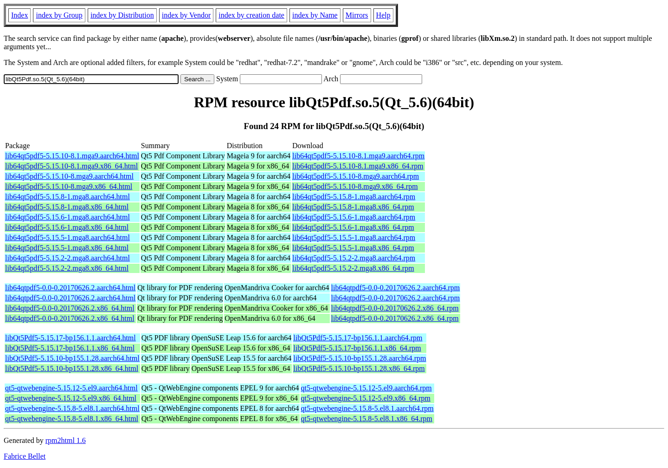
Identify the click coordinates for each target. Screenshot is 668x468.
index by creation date (251, 15)
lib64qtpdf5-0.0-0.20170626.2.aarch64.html (70, 288)
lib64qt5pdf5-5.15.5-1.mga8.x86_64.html (66, 248)
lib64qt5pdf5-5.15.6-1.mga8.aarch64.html (67, 217)
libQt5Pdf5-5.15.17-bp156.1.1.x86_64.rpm (357, 348)
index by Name (315, 15)
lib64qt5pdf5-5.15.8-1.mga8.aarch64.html (67, 197)
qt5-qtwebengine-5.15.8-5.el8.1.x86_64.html (71, 418)
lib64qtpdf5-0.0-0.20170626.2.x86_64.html (70, 308)
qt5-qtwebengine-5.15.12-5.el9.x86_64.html (70, 398)
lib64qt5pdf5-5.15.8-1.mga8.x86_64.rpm (353, 207)
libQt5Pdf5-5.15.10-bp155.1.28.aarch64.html (72, 358)
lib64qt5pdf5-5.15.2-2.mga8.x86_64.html (66, 268)
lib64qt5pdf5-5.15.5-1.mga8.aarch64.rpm (353, 237)
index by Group (59, 15)
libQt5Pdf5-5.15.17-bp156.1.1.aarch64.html (70, 338)
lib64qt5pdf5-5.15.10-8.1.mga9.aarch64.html (72, 156)
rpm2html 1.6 (65, 440)
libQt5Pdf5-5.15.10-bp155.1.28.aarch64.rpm (359, 358)
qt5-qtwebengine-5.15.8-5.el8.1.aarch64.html (72, 408)
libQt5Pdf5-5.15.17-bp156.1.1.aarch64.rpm (357, 338)
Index (19, 15)
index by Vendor (186, 15)
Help (383, 15)
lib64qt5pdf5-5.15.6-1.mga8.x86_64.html (66, 227)
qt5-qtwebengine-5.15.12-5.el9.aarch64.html (71, 388)
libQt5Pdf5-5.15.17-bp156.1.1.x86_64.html (70, 348)
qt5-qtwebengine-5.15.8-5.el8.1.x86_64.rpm (367, 418)
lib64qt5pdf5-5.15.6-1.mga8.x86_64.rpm (353, 227)
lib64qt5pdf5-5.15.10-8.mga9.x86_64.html (68, 186)
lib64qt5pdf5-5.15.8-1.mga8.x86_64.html (66, 207)
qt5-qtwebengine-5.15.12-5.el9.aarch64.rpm (366, 388)
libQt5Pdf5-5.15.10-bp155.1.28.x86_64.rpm (359, 368)
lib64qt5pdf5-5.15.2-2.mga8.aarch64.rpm (353, 258)
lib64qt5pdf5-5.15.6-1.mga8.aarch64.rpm (353, 217)
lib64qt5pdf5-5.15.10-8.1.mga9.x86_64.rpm (358, 166)
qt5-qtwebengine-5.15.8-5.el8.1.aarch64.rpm (367, 408)
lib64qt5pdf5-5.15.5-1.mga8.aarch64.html (67, 237)
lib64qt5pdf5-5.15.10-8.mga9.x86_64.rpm (355, 186)
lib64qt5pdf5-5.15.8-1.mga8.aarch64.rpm (353, 197)
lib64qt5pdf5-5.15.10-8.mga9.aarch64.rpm (355, 176)
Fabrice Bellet (24, 456)
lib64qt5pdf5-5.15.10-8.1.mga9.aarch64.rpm (358, 156)
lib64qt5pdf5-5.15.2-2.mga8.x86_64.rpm (353, 268)
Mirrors (357, 15)
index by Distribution (122, 15)
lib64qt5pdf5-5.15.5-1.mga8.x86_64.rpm (353, 248)
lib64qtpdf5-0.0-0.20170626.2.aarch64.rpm (395, 288)
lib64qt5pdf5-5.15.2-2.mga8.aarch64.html (67, 258)
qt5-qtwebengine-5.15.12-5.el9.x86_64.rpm (366, 398)
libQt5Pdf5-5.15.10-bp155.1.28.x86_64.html (71, 368)
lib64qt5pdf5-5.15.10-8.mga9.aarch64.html (69, 176)
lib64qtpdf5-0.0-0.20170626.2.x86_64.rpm (395, 308)
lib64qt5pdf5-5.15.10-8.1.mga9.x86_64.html (71, 166)
